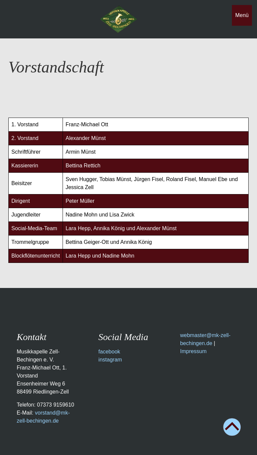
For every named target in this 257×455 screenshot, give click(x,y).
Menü (242, 15)
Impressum (193, 351)
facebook (109, 351)
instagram (110, 359)
